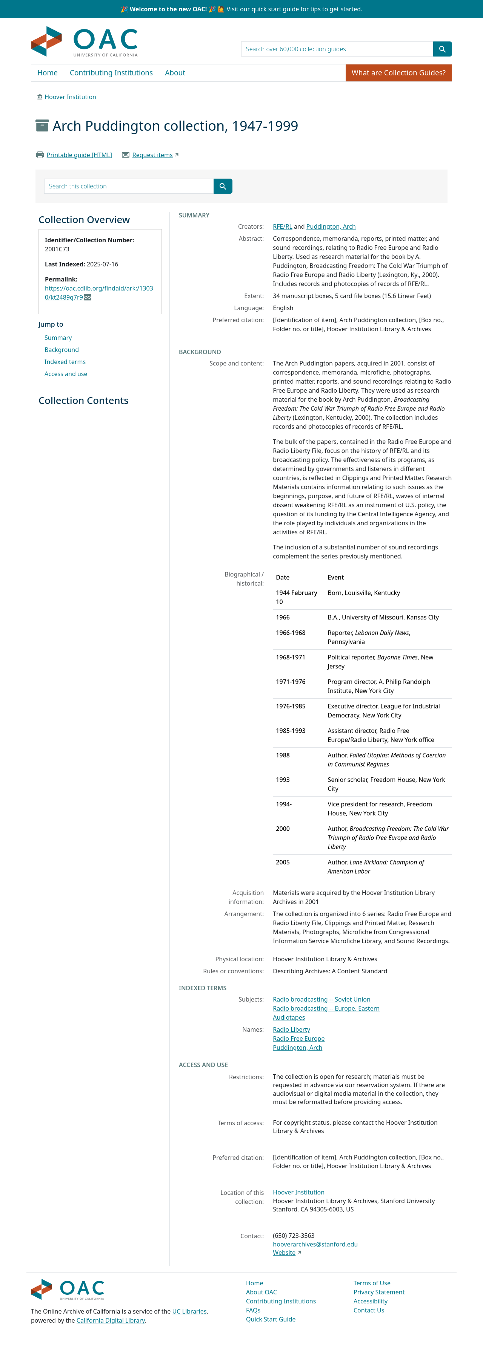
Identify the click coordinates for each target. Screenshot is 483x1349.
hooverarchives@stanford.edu (315, 1244)
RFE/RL (282, 226)
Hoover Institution (70, 97)
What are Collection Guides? (399, 73)
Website (284, 1252)
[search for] (337, 49)
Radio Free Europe (299, 1038)
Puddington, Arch (331, 226)
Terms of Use (372, 1283)
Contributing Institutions (111, 73)
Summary (58, 337)
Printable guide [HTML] (79, 155)
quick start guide (275, 9)
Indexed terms (65, 362)
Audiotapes (289, 1017)
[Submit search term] (442, 49)
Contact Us (369, 1310)
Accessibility (371, 1301)
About (175, 73)
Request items (152, 155)
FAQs (253, 1310)
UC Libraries (189, 1311)
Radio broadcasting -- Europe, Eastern (326, 1008)
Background (62, 350)
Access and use (66, 374)
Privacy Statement (379, 1292)
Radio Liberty (291, 1029)
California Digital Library (111, 1320)
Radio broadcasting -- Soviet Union (322, 999)
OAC (84, 42)
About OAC (261, 1292)
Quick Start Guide (271, 1319)
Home (47, 73)
